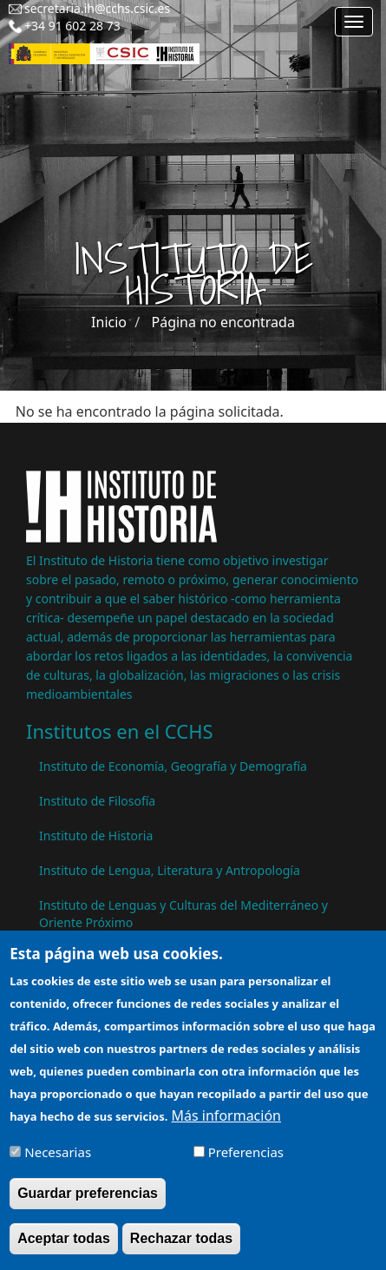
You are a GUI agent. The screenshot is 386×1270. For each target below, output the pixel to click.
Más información (226, 1125)
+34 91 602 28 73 (72, 25)
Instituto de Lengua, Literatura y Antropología (169, 870)
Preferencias (246, 1161)
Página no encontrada (223, 322)
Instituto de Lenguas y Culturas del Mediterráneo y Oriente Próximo (183, 914)
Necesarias (57, 1161)
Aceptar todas (63, 1247)
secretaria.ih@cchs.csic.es (97, 8)
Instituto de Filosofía (97, 801)
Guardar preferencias (87, 1201)
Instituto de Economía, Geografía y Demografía (173, 766)
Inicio (109, 322)
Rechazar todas (181, 1247)
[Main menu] (354, 21)
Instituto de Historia (96, 835)
